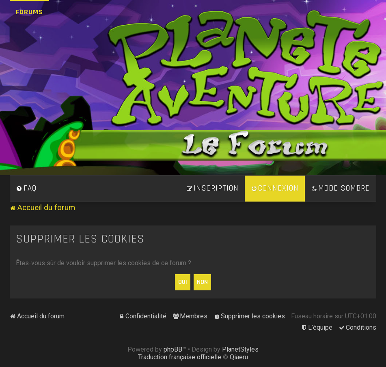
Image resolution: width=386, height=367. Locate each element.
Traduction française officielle (179, 357)
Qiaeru (239, 357)
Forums (29, 12)
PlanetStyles (240, 349)
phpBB (173, 349)
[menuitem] (26, 189)
